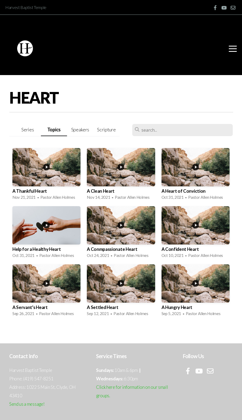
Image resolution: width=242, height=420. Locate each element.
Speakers (80, 129)
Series (27, 129)
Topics (54, 129)
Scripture (106, 129)
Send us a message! (26, 404)
